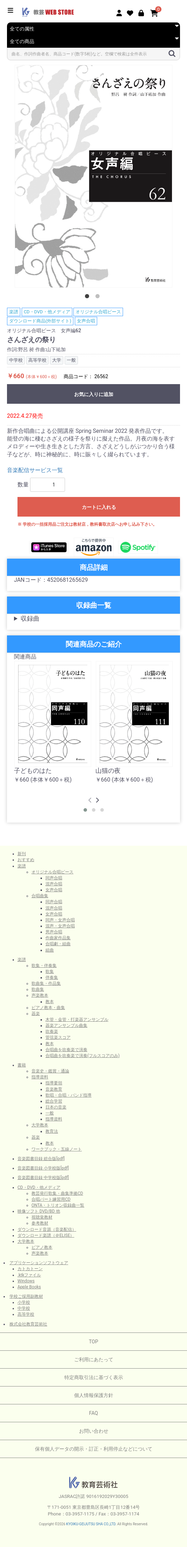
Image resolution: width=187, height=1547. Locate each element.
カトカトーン (30, 1268)
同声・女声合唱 (60, 920)
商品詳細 (94, 567)
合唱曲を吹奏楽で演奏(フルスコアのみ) (82, 1055)
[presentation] (90, 800)
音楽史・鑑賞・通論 (50, 1071)
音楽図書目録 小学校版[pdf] (43, 1168)
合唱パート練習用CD (51, 1199)
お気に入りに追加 (93, 394)
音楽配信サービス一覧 (35, 470)
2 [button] (98, 297)
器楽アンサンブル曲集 (66, 1025)
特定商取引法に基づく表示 (93, 1377)
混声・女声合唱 (60, 926)
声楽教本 (39, 995)
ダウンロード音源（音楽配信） (46, 1229)
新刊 (21, 853)
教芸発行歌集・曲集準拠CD (57, 1193)
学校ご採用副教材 (26, 1296)
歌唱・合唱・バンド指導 (68, 1095)
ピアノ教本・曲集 (48, 1007)
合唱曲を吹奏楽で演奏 (66, 1049)
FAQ (93, 1413)
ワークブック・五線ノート (56, 1149)
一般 (49, 1113)
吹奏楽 (51, 1031)
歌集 (49, 971)
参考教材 (39, 1223)
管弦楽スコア (58, 1037)
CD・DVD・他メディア (47, 311)
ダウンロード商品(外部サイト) (40, 320)
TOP (93, 1341)
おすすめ (25, 859)
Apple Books (29, 1286)
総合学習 (53, 1101)
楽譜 (13, 311)
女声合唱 (86, 320)
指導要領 (53, 1083)
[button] (85, 809)
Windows (26, 1281)
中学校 (23, 1308)
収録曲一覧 (93, 605)
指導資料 (39, 1077)
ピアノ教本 (41, 1247)
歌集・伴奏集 (44, 965)
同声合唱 (53, 877)
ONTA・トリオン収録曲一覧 (57, 1205)
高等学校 (25, 1314)
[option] (93, 176)
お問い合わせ (93, 1431)
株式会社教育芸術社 (28, 1324)
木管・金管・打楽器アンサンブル (76, 1019)
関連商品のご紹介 (94, 644)
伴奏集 (51, 977)
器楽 (35, 1013)
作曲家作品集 (58, 937)
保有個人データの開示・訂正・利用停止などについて (93, 1449)
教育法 (51, 1131)
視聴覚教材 (41, 1217)
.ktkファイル (29, 1275)
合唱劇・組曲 (58, 943)
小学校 (23, 1302)
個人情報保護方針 (93, 1395)
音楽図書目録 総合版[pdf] (41, 1158)
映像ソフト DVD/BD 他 (38, 1211)
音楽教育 (53, 1089)
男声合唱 (53, 931)
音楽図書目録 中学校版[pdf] (43, 1177)
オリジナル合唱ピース (98, 311)
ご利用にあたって (93, 1359)
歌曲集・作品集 (46, 983)
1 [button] (88, 297)
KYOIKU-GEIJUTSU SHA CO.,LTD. (91, 1524)
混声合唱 (53, 883)
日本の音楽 (55, 1107)
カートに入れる (99, 507)
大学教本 (39, 1125)
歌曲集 (37, 989)
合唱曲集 (39, 895)
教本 (49, 1001)
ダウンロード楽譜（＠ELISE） (45, 1235)
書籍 (21, 1065)
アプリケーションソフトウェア (38, 1262)
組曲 (49, 950)
